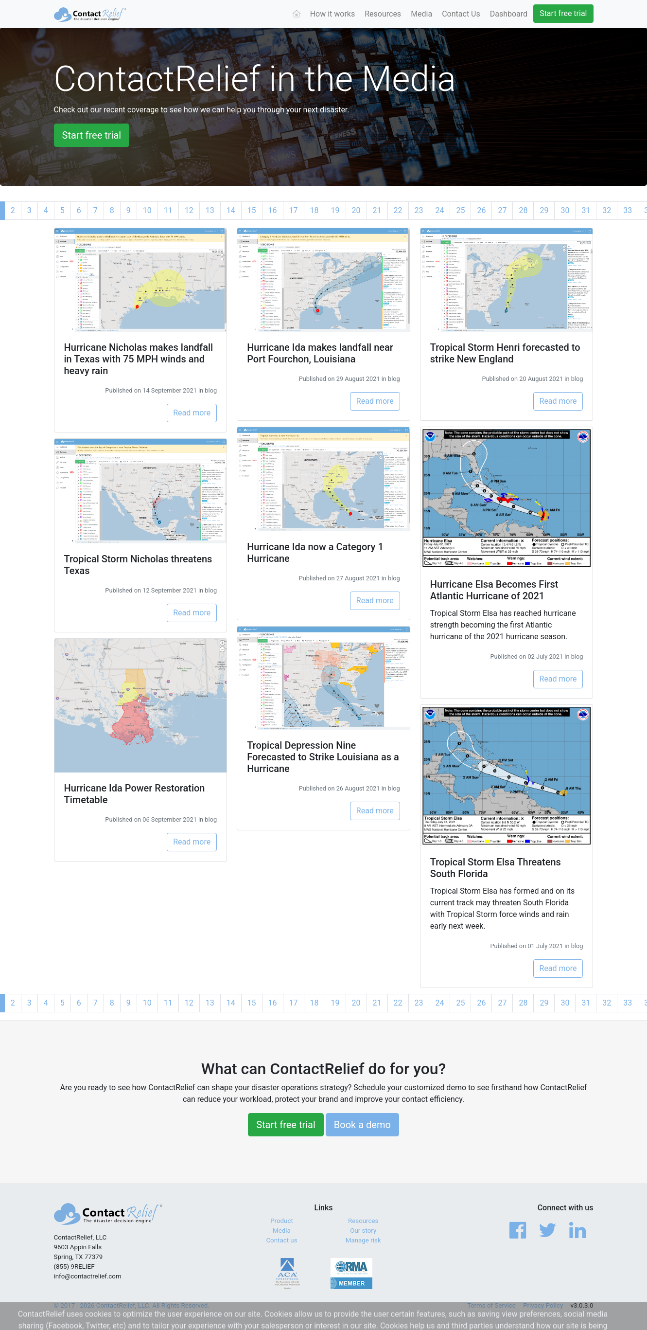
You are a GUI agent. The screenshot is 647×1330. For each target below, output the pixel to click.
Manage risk (363, 1240)
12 (189, 210)
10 (147, 210)
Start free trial (563, 13)
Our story (363, 1230)
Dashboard (508, 13)
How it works (332, 13)
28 (523, 210)
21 (377, 210)
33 (627, 210)
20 (356, 210)
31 (585, 210)
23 (419, 210)
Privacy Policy (543, 1305)
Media (421, 13)
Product (281, 1220)
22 (398, 210)
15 (251, 210)
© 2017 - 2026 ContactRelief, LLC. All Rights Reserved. (132, 1305)
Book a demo (362, 1125)
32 (606, 210)
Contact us (281, 1240)
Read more (191, 412)
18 (314, 210)
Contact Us (461, 13)
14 (231, 210)
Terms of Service (491, 1305)
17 (293, 210)
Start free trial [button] (92, 135)
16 (272, 210)
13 (210, 210)
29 (544, 210)
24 (439, 210)
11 (168, 210)
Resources (383, 13)
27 (502, 210)
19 (335, 210)
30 (564, 210)
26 (481, 210)
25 (460, 210)
